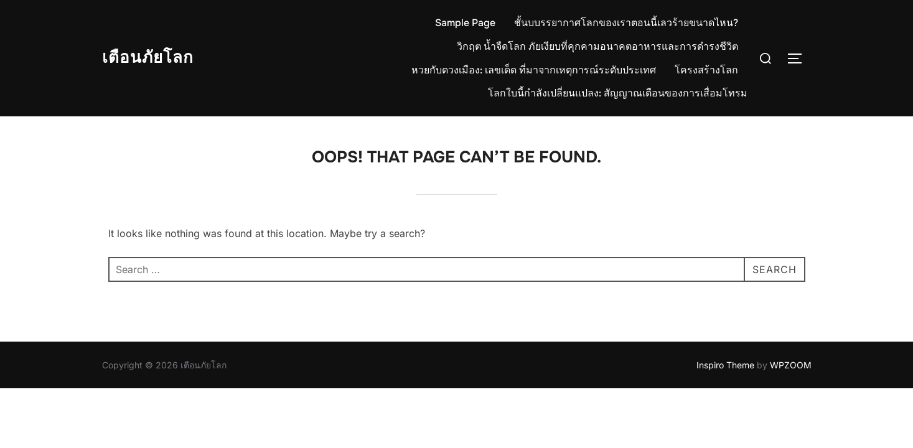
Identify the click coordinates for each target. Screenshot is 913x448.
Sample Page (465, 22)
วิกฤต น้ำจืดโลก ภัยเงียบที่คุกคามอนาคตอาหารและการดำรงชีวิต (597, 46)
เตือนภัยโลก (148, 57)
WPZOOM (791, 365)
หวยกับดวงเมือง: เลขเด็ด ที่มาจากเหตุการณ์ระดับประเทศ (533, 70)
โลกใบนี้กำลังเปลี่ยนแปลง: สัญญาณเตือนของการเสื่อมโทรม (617, 93)
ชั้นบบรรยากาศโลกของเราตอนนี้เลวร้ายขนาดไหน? (626, 22)
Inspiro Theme (725, 365)
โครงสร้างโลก (706, 70)
